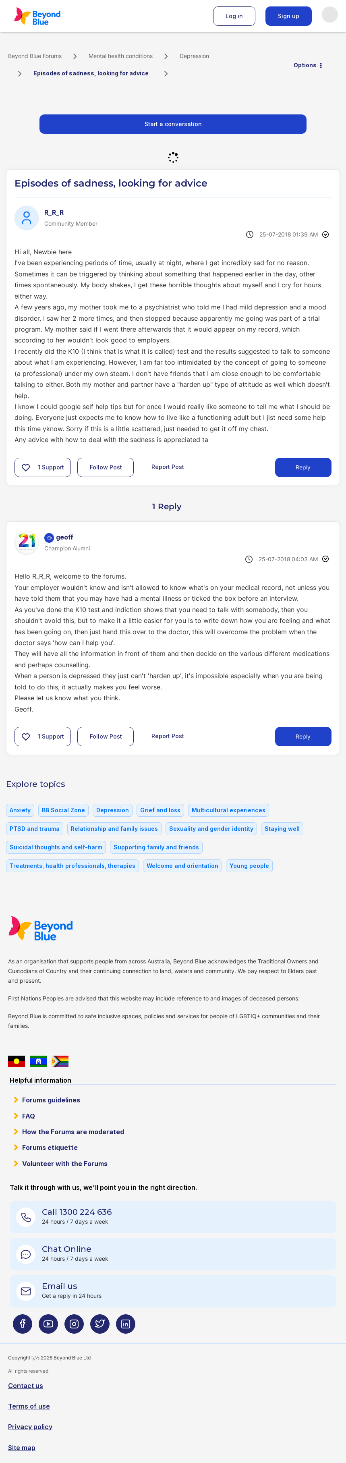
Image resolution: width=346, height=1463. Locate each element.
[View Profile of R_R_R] (54, 212)
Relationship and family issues (114, 828)
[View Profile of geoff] (64, 537)
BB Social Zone (63, 810)
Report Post (167, 466)
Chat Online (66, 1249)
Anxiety (20, 810)
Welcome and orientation (182, 865)
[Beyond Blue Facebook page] (22, 1327)
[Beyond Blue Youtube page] (48, 1327)
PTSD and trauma (35, 828)
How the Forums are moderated (73, 1132)
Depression (194, 55)
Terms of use (29, 1406)
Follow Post (106, 467)
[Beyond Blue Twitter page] (100, 1327)
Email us (59, 1286)
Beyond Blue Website (56, 928)
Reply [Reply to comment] (303, 736)
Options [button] (305, 65)
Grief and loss (160, 810)
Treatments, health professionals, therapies (72, 865)
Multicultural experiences (228, 810)
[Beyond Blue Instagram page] (74, 1327)
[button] (26, 467)
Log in (234, 15)
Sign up (288, 15)
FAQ (28, 1116)
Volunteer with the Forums (65, 1164)
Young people (249, 865)
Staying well (282, 828)
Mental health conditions (121, 55)
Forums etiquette (50, 1147)
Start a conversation (173, 123)
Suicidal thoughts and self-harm (56, 847)
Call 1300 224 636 (77, 1212)
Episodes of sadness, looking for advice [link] (91, 73)
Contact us (25, 1386)
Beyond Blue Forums (48, 16)
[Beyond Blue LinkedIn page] (126, 1327)
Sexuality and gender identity (211, 828)
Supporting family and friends (156, 847)
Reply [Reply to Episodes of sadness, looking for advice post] (303, 467)
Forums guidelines (51, 1100)
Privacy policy (30, 1427)
